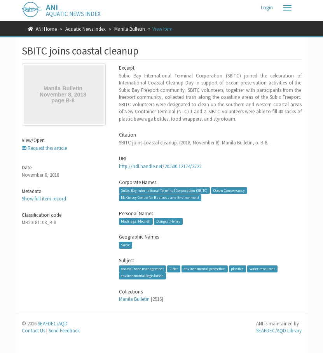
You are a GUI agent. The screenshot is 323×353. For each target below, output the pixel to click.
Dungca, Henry (168, 221)
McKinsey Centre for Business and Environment (160, 197)
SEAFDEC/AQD (53, 323)
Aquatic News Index (85, 29)
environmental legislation (142, 275)
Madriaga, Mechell (135, 221)
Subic (125, 245)
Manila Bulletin (129, 29)
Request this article (44, 148)
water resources (262, 268)
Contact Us (33, 330)
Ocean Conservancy (229, 190)
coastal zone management (142, 268)
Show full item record (44, 198)
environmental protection (204, 268)
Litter (173, 268)
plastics (237, 268)
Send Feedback (64, 330)
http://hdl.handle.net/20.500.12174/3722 (160, 166)
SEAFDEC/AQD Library (279, 330)
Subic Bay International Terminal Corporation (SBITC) (164, 190)
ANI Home (46, 29)
